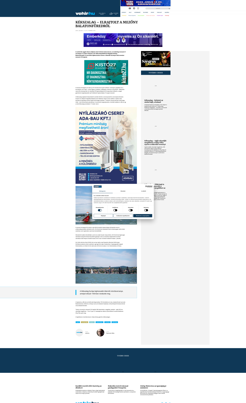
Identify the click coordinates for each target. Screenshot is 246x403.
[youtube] (130, 8)
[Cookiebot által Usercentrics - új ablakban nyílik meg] (146, 187)
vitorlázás (107, 322)
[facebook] (134, 8)
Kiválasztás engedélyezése (123, 215)
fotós (107, 331)
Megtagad (103, 215)
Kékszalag (115, 322)
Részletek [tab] (123, 191)
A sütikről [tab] (143, 191)
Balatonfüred (99, 322)
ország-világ (84, 322)
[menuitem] (124, 12)
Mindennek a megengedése (142, 215)
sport (78, 322)
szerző (86, 331)
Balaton (92, 322)
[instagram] (138, 8)
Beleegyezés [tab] (102, 191)
